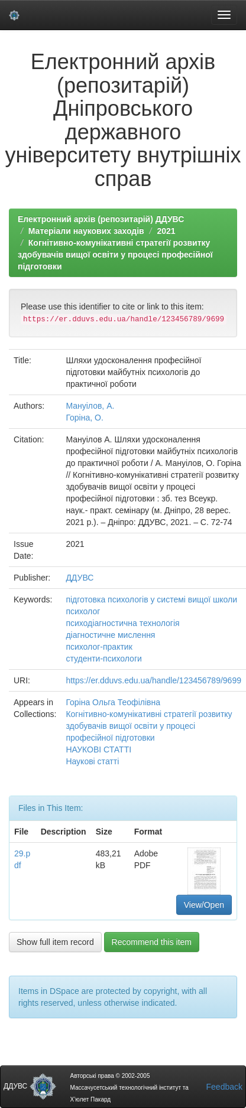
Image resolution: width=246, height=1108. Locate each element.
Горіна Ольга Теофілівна (113, 702)
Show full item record (55, 942)
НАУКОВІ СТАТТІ (98, 749)
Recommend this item (152, 942)
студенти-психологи (103, 658)
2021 (166, 231)
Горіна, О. (84, 417)
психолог (83, 611)
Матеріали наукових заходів (86, 231)
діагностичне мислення (110, 635)
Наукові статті (92, 761)
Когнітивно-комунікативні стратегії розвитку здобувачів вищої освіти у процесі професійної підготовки (115, 254)
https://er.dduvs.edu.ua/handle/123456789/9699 (153, 680)
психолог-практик (99, 646)
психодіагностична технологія (122, 623)
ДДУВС (79, 577)
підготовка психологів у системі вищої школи (151, 599)
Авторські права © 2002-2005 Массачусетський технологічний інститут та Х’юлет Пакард (129, 1088)
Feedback (224, 1086)
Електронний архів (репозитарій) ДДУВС (101, 219)
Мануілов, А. (90, 405)
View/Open (204, 905)
